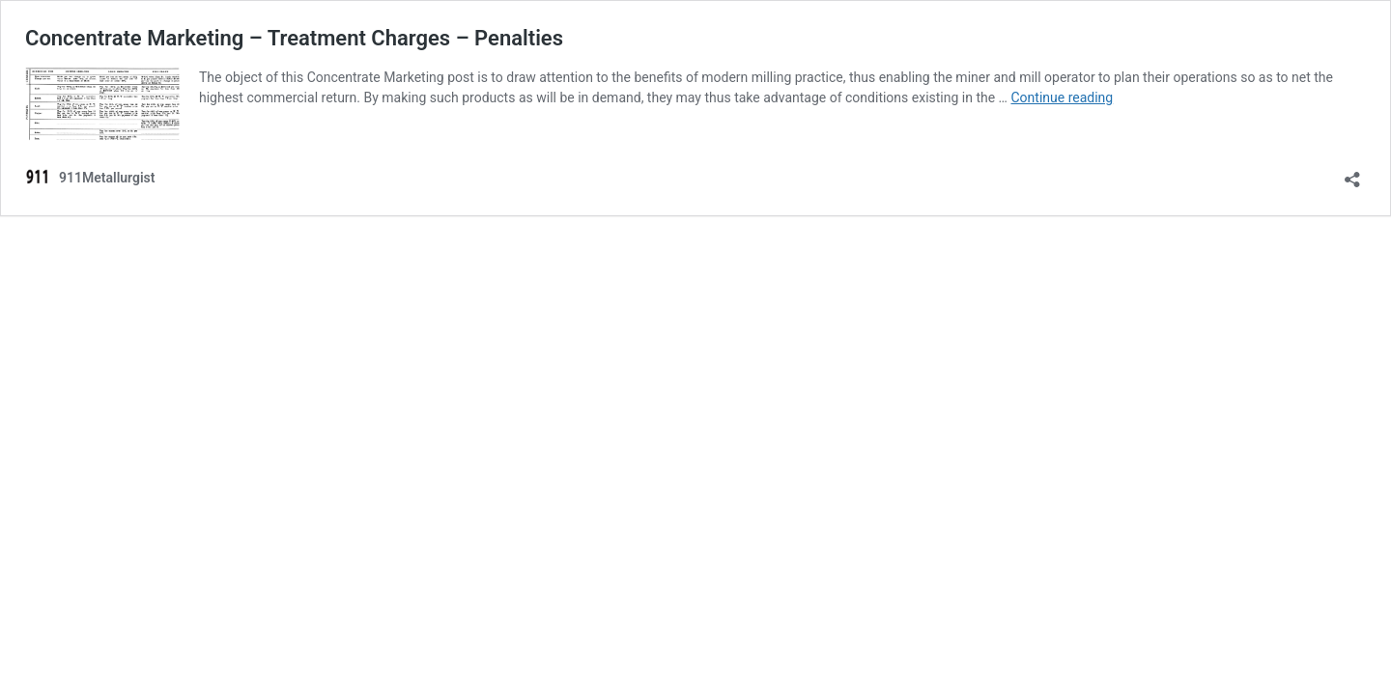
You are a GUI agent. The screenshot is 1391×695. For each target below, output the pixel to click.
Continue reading (1061, 97)
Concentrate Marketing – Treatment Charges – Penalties (294, 38)
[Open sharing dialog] (1352, 173)
